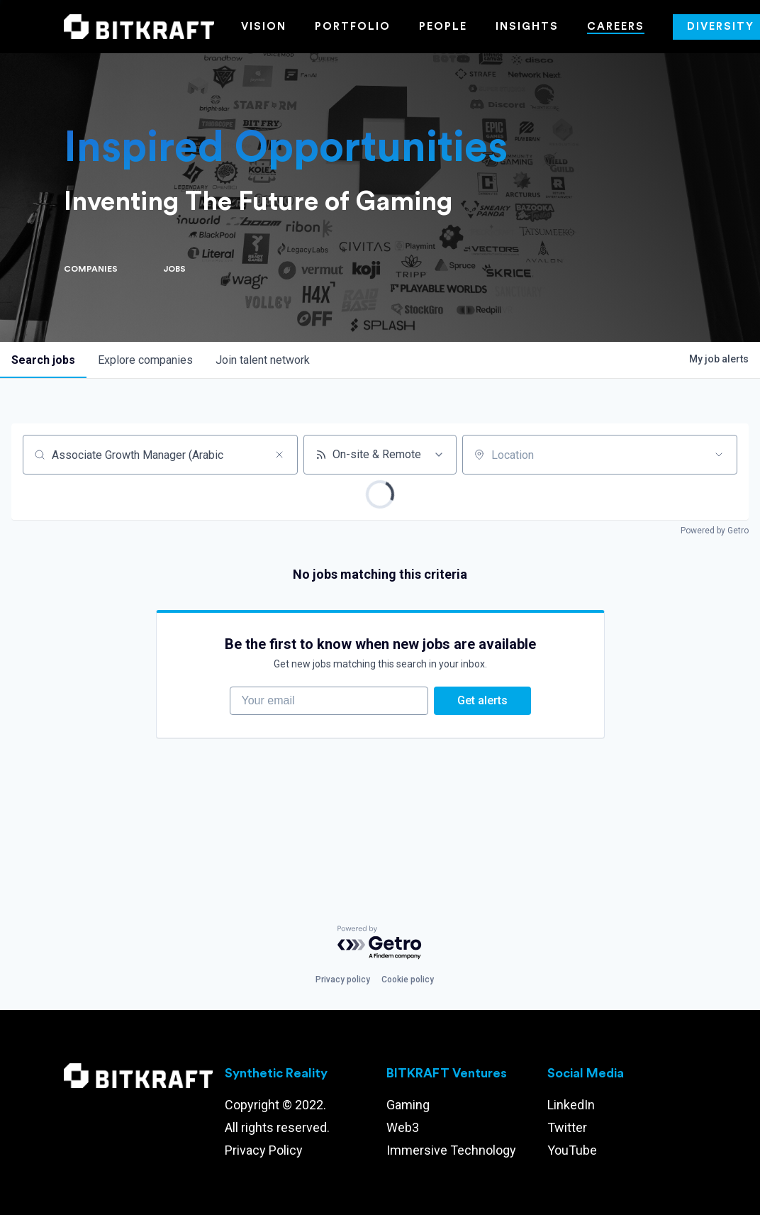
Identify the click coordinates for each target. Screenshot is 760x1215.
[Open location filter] (718, 454)
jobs (43, 360)
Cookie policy (407, 979)
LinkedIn (571, 1104)
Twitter (567, 1127)
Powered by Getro (715, 531)
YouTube (572, 1150)
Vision (263, 26)
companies (145, 360)
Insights (527, 26)
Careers (615, 26)
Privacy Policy (264, 1150)
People (443, 26)
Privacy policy (342, 979)
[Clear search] (279, 454)
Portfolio (353, 26)
